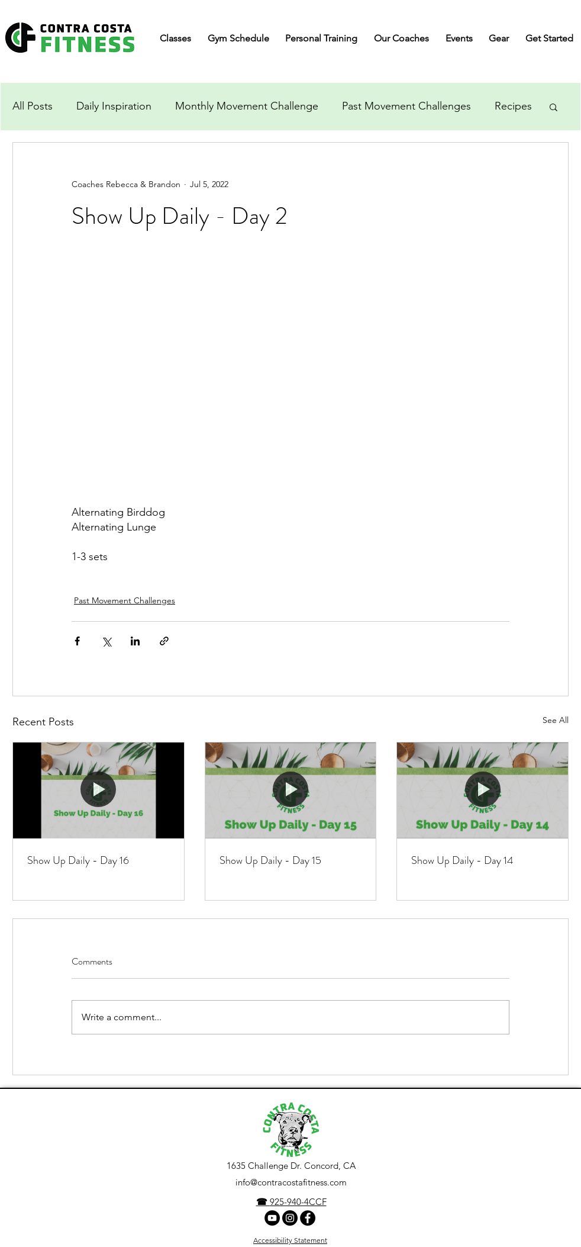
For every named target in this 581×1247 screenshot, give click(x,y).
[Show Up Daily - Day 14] (482, 790)
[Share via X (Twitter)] (106, 641)
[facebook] (307, 1218)
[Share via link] (164, 641)
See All (556, 720)
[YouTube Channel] (272, 1218)
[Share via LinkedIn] (135, 641)
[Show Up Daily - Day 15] (290, 790)
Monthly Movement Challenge (246, 106)
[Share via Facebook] (77, 641)
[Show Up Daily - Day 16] (98, 790)
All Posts (32, 106)
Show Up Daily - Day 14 (462, 860)
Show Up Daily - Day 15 (270, 860)
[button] (553, 106)
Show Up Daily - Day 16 (78, 860)
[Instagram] (290, 1218)
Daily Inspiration (113, 106)
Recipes (513, 106)
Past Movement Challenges (406, 106)
